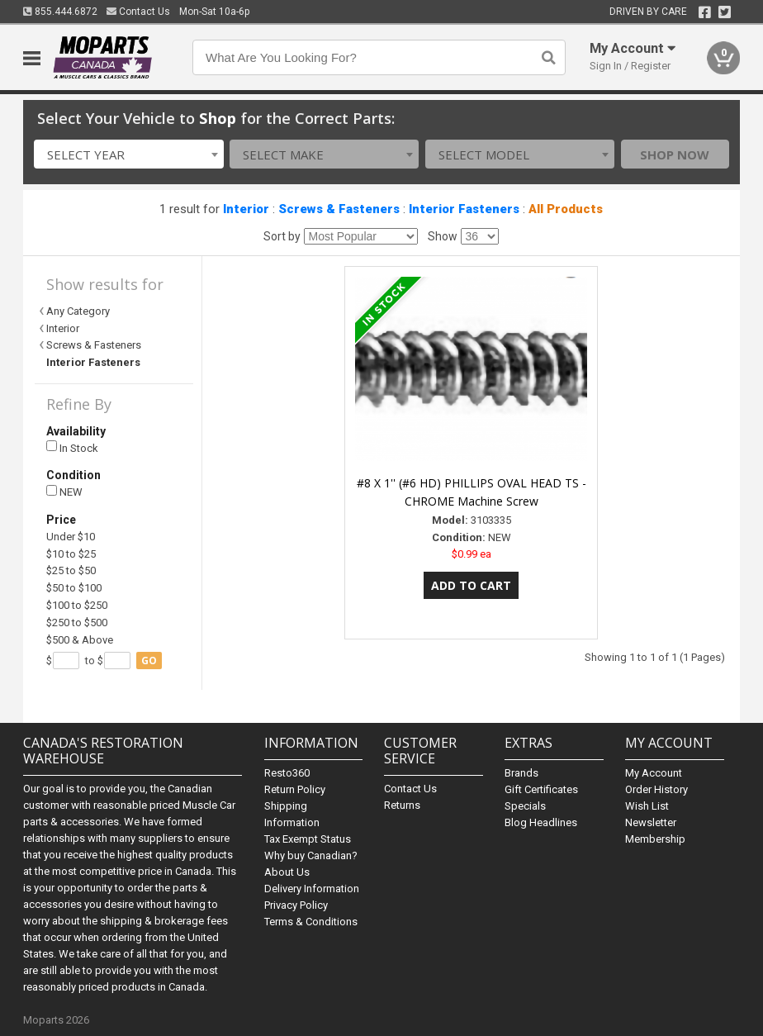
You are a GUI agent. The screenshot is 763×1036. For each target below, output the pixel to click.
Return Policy (294, 789)
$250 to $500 (76, 622)
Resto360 (287, 773)
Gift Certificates (541, 789)
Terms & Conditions (311, 921)
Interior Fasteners (464, 209)
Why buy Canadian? (311, 855)
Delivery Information (311, 888)
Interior (246, 209)
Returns (402, 805)
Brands (521, 773)
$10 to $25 (71, 554)
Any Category (78, 311)
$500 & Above (79, 640)
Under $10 (70, 536)
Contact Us (138, 11)
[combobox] (128, 154)
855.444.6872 (60, 11)
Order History (656, 789)
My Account (653, 773)
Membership (655, 839)
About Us (287, 872)
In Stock (72, 447)
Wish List (647, 806)
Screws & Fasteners (339, 209)
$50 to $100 (74, 588)
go (149, 660)
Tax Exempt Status (307, 839)
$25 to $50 (71, 570)
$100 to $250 (76, 605)
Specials (525, 806)
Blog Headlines (541, 822)
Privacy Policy (296, 905)
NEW (64, 492)
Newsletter (650, 822)
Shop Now (674, 154)
